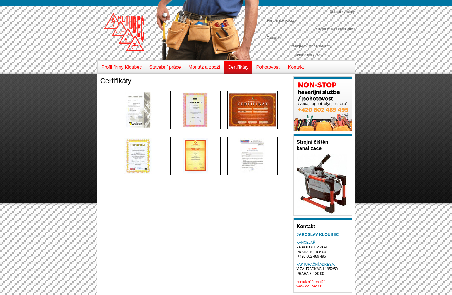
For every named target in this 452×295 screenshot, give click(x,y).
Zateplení (274, 38)
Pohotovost (268, 67)
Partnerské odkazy (281, 20)
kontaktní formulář (311, 282)
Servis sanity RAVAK (311, 55)
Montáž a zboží (204, 67)
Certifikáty (238, 67)
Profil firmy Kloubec (122, 67)
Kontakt (296, 67)
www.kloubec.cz (309, 286)
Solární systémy (342, 12)
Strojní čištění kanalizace (335, 29)
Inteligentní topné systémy (311, 46)
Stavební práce (165, 67)
